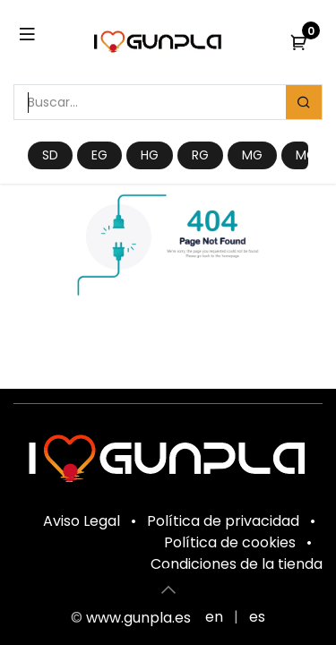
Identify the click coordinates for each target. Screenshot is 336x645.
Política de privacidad (223, 521)
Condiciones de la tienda (237, 564)
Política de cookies (230, 542)
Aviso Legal (81, 521)
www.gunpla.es (138, 617)
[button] (168, 589)
